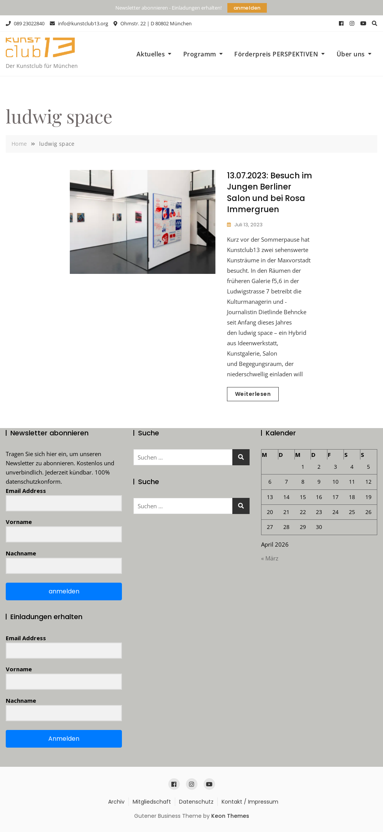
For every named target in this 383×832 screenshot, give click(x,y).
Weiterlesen (253, 394)
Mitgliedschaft (152, 802)
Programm (199, 54)
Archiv (116, 802)
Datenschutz (196, 802)
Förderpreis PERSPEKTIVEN (276, 54)
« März (269, 558)
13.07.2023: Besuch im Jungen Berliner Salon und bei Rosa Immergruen (269, 192)
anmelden (247, 8)
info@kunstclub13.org (79, 23)
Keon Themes (230, 816)
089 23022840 (25, 23)
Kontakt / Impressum (250, 802)
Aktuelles (150, 54)
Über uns (351, 54)
